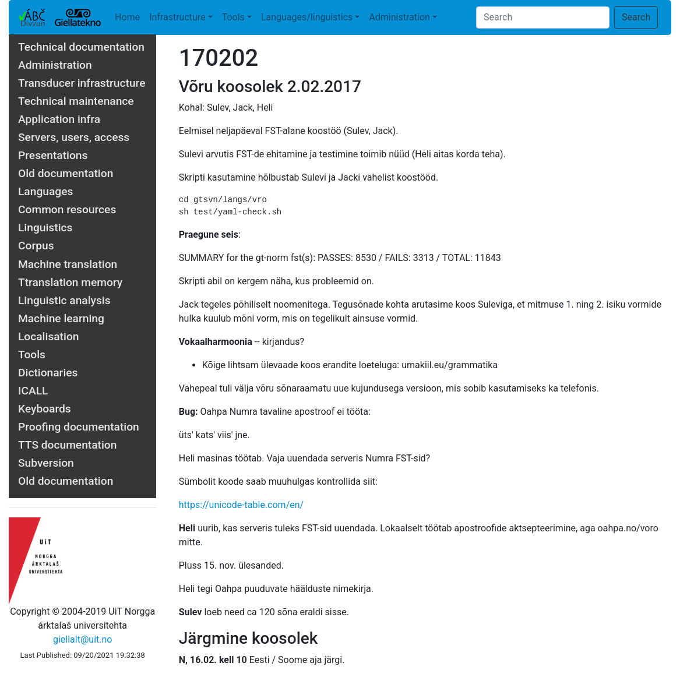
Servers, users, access (73, 137)
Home (127, 17)
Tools (233, 17)
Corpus (36, 245)
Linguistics (45, 227)
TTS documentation (67, 445)
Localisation (48, 336)
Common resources (67, 209)
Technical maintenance (76, 101)
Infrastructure (177, 17)
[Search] (542, 17)
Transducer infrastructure (82, 83)
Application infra (59, 119)
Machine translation (67, 264)
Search (636, 17)
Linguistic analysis (64, 300)
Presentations (52, 155)
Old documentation (65, 173)
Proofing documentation (78, 426)
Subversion (46, 463)
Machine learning (61, 318)
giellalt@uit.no (82, 639)
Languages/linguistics (307, 17)
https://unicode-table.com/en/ (241, 504)
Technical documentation (81, 47)
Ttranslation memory (70, 282)
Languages (45, 191)
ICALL (33, 390)
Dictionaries (47, 372)
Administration (399, 17)
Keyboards (44, 408)
